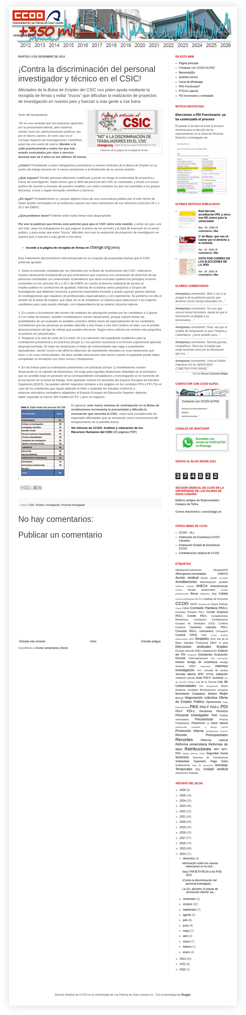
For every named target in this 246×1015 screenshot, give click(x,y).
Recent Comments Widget (214, 373)
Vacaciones (181, 773)
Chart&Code (204, 604)
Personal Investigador (73, 505)
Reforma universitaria (191, 744)
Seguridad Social (217, 753)
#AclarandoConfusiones (188, 570)
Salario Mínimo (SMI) (193, 753)
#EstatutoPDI (220, 570)
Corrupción (222, 631)
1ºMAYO (222, 573)
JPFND (210, 674)
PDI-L (191, 711)
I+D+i (192, 666)
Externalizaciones (198, 658)
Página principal (188, 63)
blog (214, 593)
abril (185, 936)
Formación (223, 658)
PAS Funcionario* (189, 86)
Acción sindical (186, 578)
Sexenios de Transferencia (210, 757)
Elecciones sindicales (193, 646)
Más (216, 231)
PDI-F (178, 711)
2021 (183, 816)
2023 (183, 805)
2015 (183, 848)
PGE (214, 715)
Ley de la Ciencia (206, 682)
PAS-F (204, 707)
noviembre (189, 899)
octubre (187, 904)
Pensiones (206, 711)
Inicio (93, 641)
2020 (183, 821)
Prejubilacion (182, 723)
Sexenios (182, 757)
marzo (186, 941)
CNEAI (185, 608)
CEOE (193, 604)
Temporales (183, 769)
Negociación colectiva (201, 697)
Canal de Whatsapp (191, 82)
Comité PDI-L (197, 616)
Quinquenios (212, 731)
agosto (187, 914)
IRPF (199, 670)
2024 (183, 800)
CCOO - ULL (187, 532)
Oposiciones (213, 702)
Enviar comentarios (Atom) (52, 648)
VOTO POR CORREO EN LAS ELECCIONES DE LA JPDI (214, 262)
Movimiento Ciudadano (190, 693)
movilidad (192, 689)
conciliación (200, 619)
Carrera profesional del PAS (188, 599)
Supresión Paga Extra (211, 761)
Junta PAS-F (203, 677)
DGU (213, 639)
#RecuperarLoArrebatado (190, 573)
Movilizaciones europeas (214, 689)
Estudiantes (205, 654)
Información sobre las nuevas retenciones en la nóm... (200, 865)
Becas (194, 593)
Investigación (53, 505)
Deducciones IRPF (184, 639)
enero (186, 952)
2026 (183, 790)
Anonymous (182, 293)
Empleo (40, 505)
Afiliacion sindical (184, 586)
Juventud (217, 677)
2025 (183, 795)
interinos (221, 666)
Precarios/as (204, 719)
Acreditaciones (186, 582)
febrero (187, 946)
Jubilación (222, 674)
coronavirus (206, 631)
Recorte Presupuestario (201, 735)
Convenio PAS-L (186, 631)
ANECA (202, 586)
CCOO (182, 603)
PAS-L (215, 707)
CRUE (193, 635)
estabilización (209, 650)
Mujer (224, 693)
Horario (179, 662)
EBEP (213, 642)
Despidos (202, 638)
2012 (183, 964)
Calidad (223, 593)
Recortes (184, 739)
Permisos (222, 711)
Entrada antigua (151, 641)
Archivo (179, 590)
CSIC (32, 505)
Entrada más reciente (32, 641)
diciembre (189, 858)
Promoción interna (189, 731)
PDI (224, 706)
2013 (183, 958)
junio (186, 925)
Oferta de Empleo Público (201, 700)
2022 (183, 811)
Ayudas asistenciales (201, 589)
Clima (178, 608)
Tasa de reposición (202, 765)
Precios (224, 719)
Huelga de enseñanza (202, 662)
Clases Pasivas (219, 604)
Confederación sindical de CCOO (199, 553)
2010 (183, 969)
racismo (224, 731)
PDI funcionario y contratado (196, 95)
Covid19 (180, 635)
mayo (186, 930)
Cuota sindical (219, 635)
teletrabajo (221, 765)
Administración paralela (214, 582)
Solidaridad (182, 761)
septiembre (189, 909)
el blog (223, 642)
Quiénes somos (188, 77)
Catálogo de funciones (215, 598)
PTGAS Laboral (188, 91)
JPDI (201, 674)
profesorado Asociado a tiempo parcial (201, 727)
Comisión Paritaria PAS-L (209, 608)
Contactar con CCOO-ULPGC (197, 67)
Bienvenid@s (187, 72)
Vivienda (193, 773)
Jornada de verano (216, 670)
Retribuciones (197, 749)
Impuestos (205, 666)
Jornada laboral (185, 674)
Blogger (186, 994)
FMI (213, 658)
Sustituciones (182, 765)
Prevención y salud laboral (210, 723)
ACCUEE (223, 578)
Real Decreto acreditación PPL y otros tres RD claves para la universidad (214, 216)
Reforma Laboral (214, 740)
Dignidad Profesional (196, 642)
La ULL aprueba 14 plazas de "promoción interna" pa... (200, 890)
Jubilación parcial (185, 677)
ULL (197, 769)
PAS (194, 706)
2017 (183, 838)
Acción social (209, 578)
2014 (183, 854)
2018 (183, 832)
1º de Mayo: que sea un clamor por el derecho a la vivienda (213, 240)
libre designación (208, 686)
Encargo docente (184, 650)
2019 (183, 827)
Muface (212, 693)
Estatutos (192, 654)
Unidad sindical (215, 769)
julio (185, 920)
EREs (198, 650)
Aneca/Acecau (219, 586)
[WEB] (73, 247)
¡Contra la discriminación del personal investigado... (199, 882)
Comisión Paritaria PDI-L (190, 612)
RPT (216, 749)
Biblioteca (205, 593)
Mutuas (179, 697)
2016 (183, 843)
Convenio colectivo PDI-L (209, 627)
